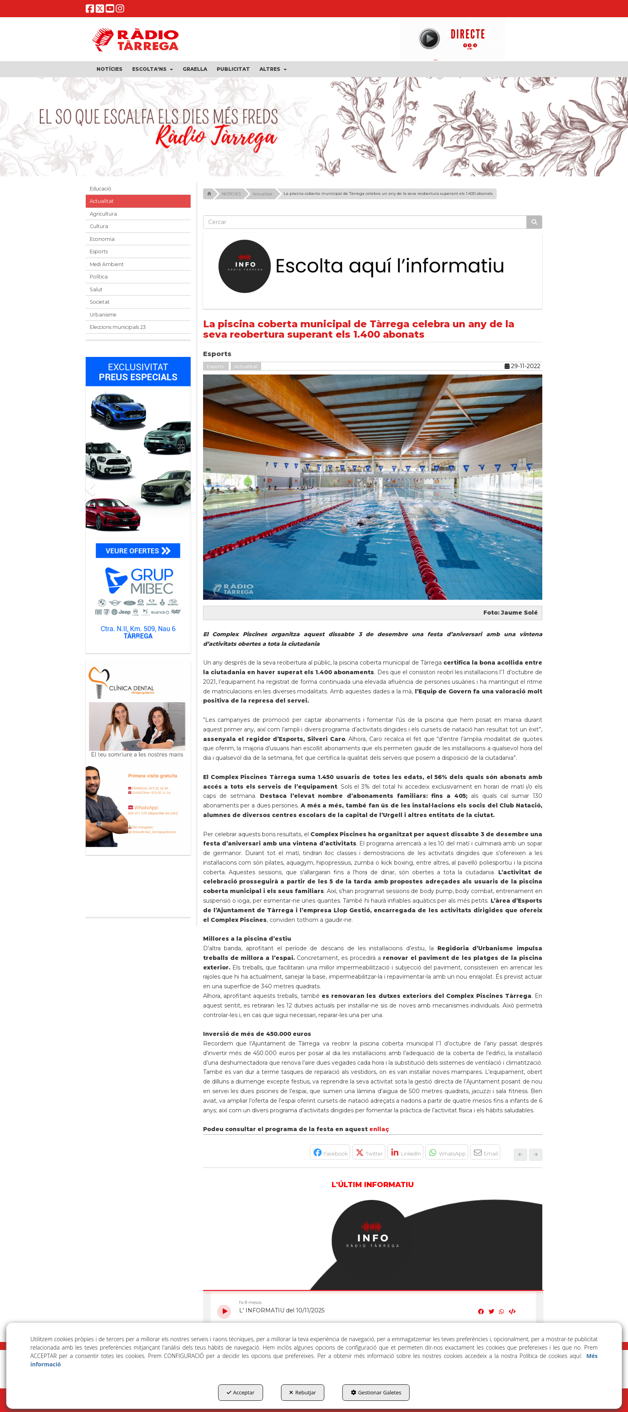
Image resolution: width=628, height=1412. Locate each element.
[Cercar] (534, 222)
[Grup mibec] (138, 501)
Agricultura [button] (103, 214)
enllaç (379, 1129)
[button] (90, 11)
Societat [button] (100, 302)
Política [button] (99, 277)
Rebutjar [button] (302, 1392)
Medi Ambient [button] (107, 264)
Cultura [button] (99, 226)
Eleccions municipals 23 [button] (118, 327)
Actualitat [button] (102, 201)
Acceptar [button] (240, 1392)
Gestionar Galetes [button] (376, 1392)
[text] (365, 222)
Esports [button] (99, 251)
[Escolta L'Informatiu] (373, 267)
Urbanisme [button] (103, 315)
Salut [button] (96, 289)
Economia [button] (102, 239)
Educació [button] (100, 189)
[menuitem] (109, 69)
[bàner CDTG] (138, 754)
